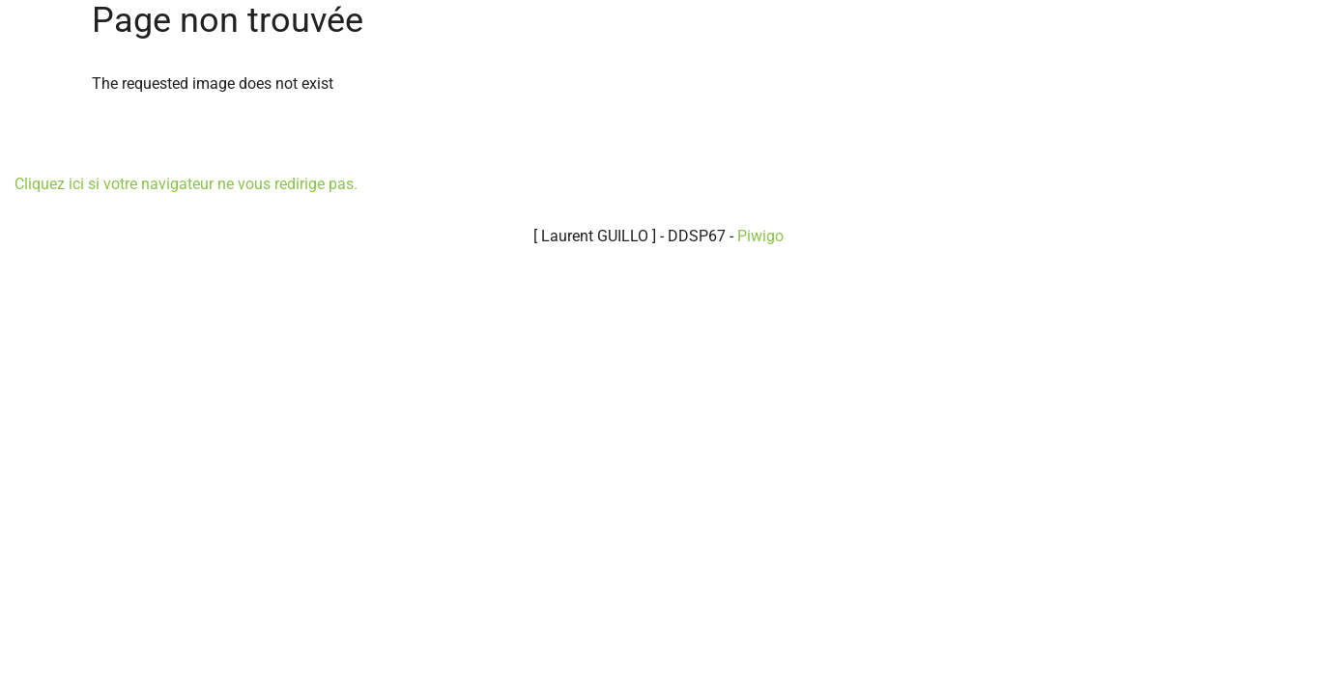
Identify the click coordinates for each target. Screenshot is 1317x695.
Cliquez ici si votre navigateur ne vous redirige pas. (186, 184)
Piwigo (760, 236)
